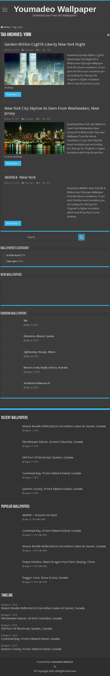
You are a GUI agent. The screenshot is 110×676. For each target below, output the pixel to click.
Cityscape (29, 50)
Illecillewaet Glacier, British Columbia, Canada (52, 442)
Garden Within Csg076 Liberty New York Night (44, 44)
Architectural (13, 255)
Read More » (13, 94)
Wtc (26, 320)
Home (5, 27)
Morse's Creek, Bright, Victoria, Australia (46, 367)
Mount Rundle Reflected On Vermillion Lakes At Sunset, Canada (64, 426)
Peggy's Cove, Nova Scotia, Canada (45, 577)
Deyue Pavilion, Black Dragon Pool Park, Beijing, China (58, 562)
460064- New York (20, 177)
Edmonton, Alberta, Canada (39, 336)
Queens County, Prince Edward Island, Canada (52, 489)
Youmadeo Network (62, 661)
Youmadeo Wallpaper (55, 9)
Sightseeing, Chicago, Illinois (39, 352)
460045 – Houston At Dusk (39, 515)
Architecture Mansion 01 (37, 383)
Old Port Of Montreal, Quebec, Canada (47, 457)
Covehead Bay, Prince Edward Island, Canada (51, 473)
